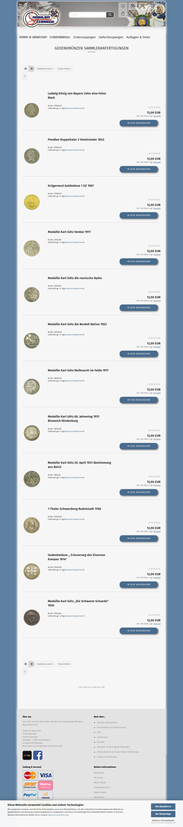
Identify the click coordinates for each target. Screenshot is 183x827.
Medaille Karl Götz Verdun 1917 (69, 232)
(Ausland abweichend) (75, 109)
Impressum (102, 738)
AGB (99, 733)
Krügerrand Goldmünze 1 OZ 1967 (71, 186)
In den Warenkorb (138, 123)
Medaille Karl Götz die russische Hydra (75, 279)
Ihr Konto (98, 778)
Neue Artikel (100, 783)
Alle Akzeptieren (163, 806)
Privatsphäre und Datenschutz (111, 728)
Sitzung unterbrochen (107, 723)
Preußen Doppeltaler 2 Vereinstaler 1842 (76, 140)
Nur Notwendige (163, 814)
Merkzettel (99, 773)
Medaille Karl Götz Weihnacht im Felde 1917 (78, 371)
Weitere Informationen (163, 820)
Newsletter (99, 798)
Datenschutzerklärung (58, 815)
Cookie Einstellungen (107, 757)
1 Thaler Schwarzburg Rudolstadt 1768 (74, 509)
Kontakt (100, 743)
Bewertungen (100, 793)
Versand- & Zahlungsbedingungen (113, 747)
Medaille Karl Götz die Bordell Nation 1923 (77, 325)
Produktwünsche (102, 788)
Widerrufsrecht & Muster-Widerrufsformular (118, 752)
